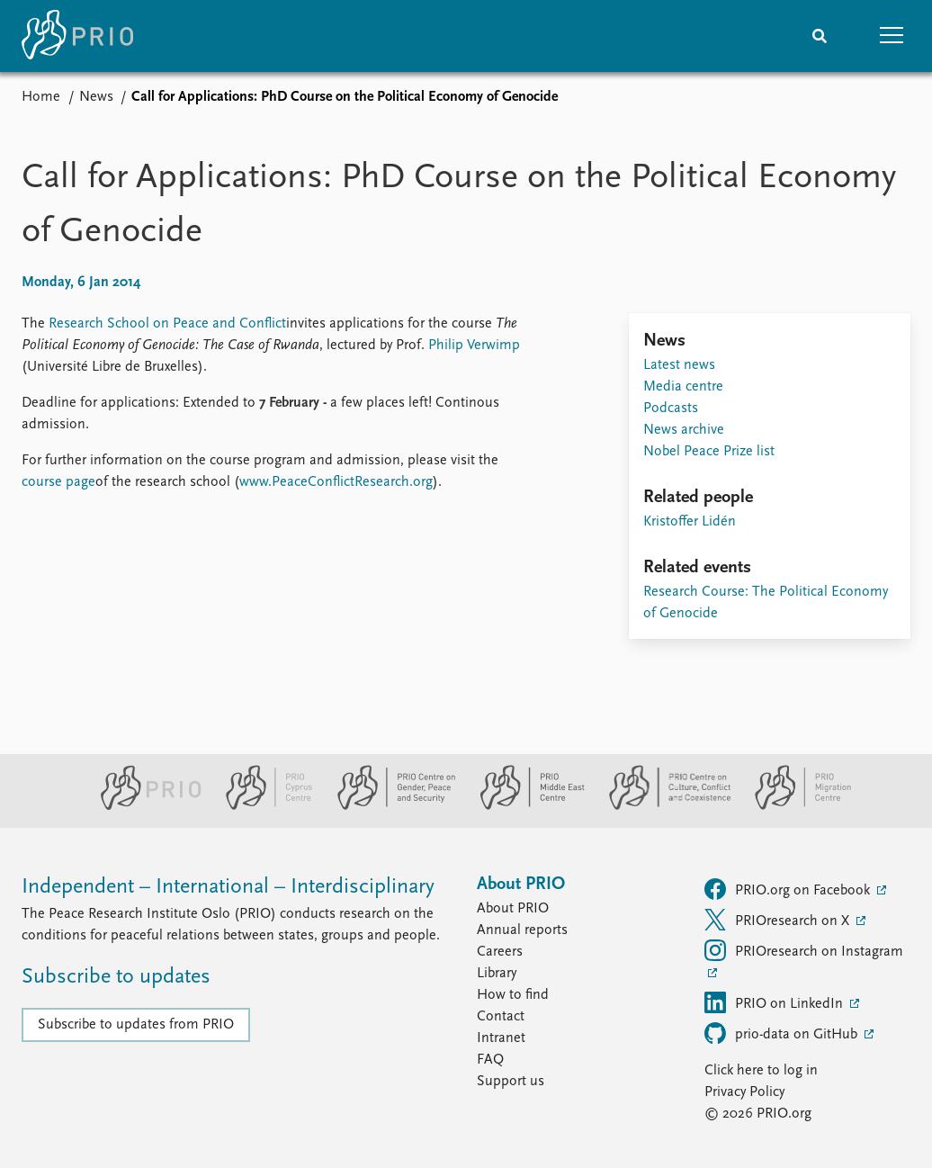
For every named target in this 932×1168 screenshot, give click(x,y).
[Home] (77, 36)
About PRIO (513, 909)
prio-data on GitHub (782, 1033)
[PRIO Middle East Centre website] (525, 806)
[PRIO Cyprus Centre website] (262, 806)
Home (41, 97)
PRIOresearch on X (778, 919)
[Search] (820, 36)
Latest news (679, 365)
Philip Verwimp (474, 345)
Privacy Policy (744, 1092)
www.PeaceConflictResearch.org (336, 482)
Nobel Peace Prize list (709, 452)
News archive (683, 430)
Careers (500, 952)
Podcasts (670, 408)
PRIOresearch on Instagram (803, 950)
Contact (500, 1017)
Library (496, 973)
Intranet (501, 1038)
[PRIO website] (143, 806)
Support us (510, 1081)
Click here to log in (761, 1071)
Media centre (683, 387)
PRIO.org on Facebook (789, 889)
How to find (513, 995)
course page (58, 482)
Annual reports (522, 930)
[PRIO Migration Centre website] (793, 806)
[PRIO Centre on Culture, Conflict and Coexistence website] (662, 806)
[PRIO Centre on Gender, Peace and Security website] (389, 806)
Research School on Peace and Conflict (167, 324)
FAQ (490, 1060)
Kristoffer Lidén (689, 522)
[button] (892, 36)
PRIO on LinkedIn (775, 1002)
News (96, 97)
